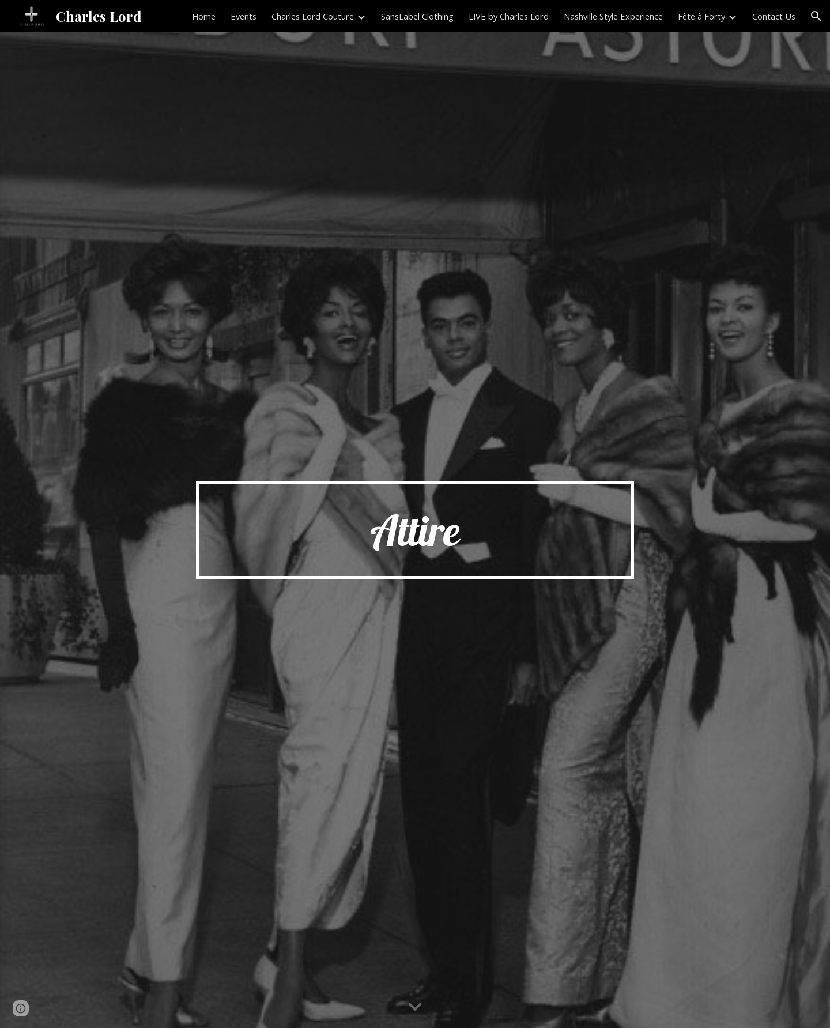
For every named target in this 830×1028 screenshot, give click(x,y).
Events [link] (243, 16)
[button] (816, 16)
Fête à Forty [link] (701, 16)
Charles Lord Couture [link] (312, 16)
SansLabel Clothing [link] (417, 16)
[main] (415, 530)
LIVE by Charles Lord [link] (509, 16)
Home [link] (204, 16)
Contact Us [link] (773, 16)
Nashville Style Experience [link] (613, 16)
